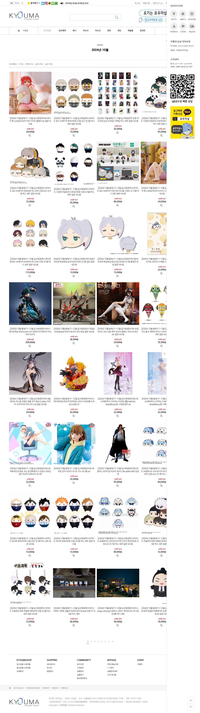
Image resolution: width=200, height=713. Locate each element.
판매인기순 (29, 64)
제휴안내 (64, 688)
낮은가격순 (39, 64)
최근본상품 (192, 15)
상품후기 (183, 15)
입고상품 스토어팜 (23, 664)
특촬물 (130, 31)
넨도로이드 (51, 664)
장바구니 (174, 15)
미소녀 (85, 31)
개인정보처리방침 (33, 688)
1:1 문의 (110, 668)
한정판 (142, 31)
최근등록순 (13, 64)
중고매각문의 (82, 678)
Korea (16, 3)
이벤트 (139, 664)
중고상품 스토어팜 (23, 668)
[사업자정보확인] (80, 702)
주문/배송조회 (112, 664)
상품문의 (80, 671)
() (158, 3)
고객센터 (183, 27)
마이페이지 (174, 27)
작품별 (23, 31)
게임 (119, 31)
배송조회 (192, 27)
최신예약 (62, 31)
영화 (109, 31)
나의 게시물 (111, 675)
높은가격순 (48, 64)
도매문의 (20, 671)
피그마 (49, 668)
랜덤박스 (50, 671)
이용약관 (45, 688)
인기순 (21, 64)
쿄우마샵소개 (18, 688)
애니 (74, 31)
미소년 (97, 31)
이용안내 (55, 688)
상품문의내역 (112, 671)
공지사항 (80, 664)
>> (112, 641)
